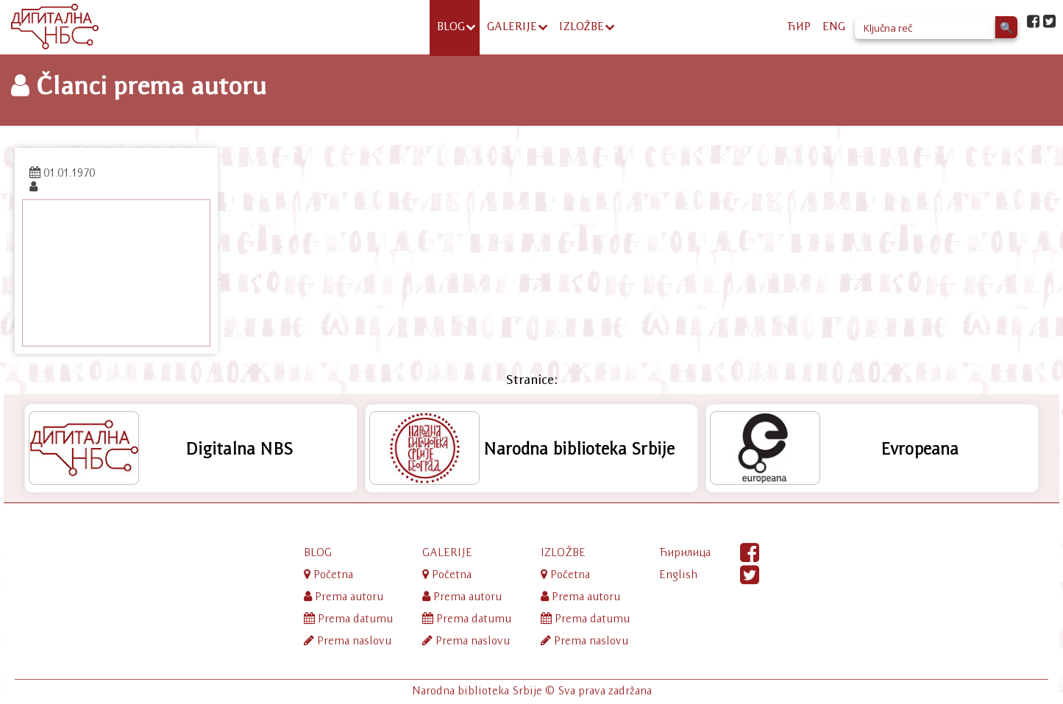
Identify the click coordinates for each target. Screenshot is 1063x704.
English (678, 574)
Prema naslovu (347, 640)
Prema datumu (348, 618)
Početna (328, 574)
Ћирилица (685, 552)
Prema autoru (343, 596)
